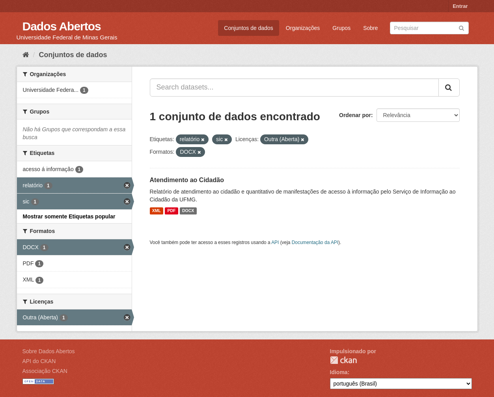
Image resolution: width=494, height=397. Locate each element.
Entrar (460, 6)
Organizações (303, 28)
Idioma (339, 372)
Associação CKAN (44, 371)
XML (156, 211)
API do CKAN (39, 361)
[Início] (25, 55)
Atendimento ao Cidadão (187, 180)
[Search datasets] (429, 28)
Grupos (341, 28)
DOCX (188, 211)
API (275, 242)
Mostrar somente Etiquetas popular (69, 216)
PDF (171, 211)
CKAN (343, 360)
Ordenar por (355, 115)
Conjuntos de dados (248, 28)
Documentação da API (315, 242)
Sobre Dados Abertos (48, 351)
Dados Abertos (61, 26)
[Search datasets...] (294, 87)
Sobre (370, 28)
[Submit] (461, 27)
